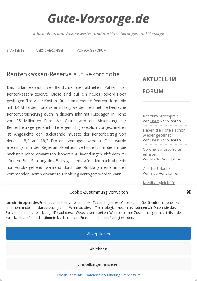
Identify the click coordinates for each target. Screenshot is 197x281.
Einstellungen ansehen (98, 264)
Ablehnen (98, 249)
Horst (154, 120)
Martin (155, 159)
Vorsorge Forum (91, 50)
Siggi (154, 173)
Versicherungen (50, 50)
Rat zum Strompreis (161, 116)
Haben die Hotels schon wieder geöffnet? (164, 132)
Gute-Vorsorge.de (98, 18)
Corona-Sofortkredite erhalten (162, 152)
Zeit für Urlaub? (156, 168)
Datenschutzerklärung (103, 275)
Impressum (132, 275)
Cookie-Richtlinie (70, 275)
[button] (188, 192)
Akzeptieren (98, 233)
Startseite (15, 50)
